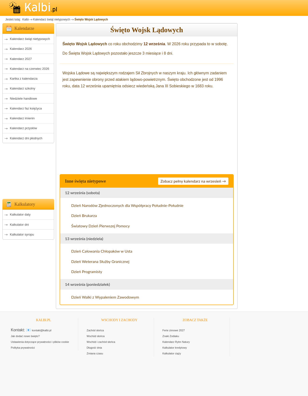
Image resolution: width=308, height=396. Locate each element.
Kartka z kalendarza (24, 78)
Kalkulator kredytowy (174, 347)
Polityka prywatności (23, 347)
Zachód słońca (95, 330)
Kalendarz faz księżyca (26, 108)
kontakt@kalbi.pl (41, 330)
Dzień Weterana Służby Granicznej (100, 261)
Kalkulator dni (19, 224)
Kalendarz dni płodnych (26, 138)
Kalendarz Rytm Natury (176, 341)
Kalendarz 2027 (21, 59)
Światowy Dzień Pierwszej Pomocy (100, 226)
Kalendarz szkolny (22, 88)
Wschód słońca (96, 336)
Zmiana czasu (95, 353)
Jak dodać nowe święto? (25, 336)
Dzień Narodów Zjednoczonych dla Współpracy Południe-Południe (127, 205)
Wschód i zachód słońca (101, 341)
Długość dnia (94, 347)
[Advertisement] (28, 170)
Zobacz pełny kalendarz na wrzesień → (193, 181)
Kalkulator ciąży (171, 353)
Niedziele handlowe (23, 98)
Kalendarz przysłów (23, 128)
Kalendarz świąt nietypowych (51, 19)
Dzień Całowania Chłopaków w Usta (101, 251)
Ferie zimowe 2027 (173, 330)
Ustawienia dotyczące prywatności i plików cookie (40, 341)
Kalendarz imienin (22, 118)
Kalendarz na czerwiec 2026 (29, 68)
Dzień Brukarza (84, 215)
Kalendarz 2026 (21, 49)
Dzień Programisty (86, 271)
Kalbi (25, 19)
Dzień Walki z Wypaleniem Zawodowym (105, 297)
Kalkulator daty (20, 214)
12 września (154, 44)
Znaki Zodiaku (170, 336)
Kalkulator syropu (22, 234)
